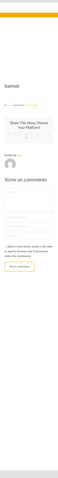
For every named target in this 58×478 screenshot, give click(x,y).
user (9, 105)
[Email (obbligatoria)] (29, 226)
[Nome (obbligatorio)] (29, 217)
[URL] (29, 236)
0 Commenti (32, 105)
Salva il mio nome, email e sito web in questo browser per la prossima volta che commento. (28, 251)
